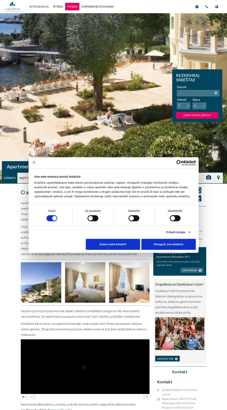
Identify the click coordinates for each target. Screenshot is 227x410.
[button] (72, 6)
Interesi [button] (58, 6)
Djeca (196, 99)
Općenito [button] (10, 177)
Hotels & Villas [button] (39, 6)
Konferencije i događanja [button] (98, 6)
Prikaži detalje (176, 232)
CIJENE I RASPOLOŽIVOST (197, 115)
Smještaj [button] (24, 177)
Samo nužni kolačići (112, 244)
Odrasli (181, 99)
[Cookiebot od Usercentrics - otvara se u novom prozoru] (179, 163)
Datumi (182, 87)
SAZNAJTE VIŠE (167, 358)
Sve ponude (191, 270)
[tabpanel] (113, 98)
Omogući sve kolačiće (169, 244)
